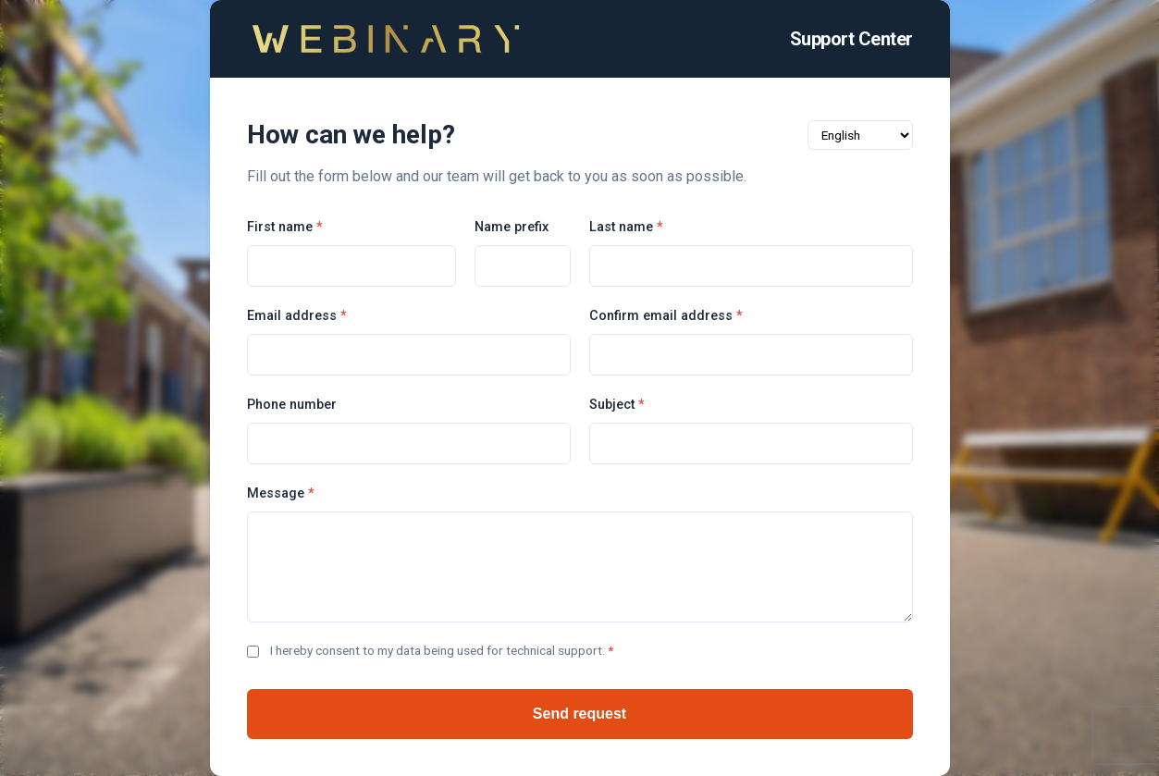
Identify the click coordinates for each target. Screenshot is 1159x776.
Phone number (292, 405)
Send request (579, 713)
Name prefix (512, 227)
